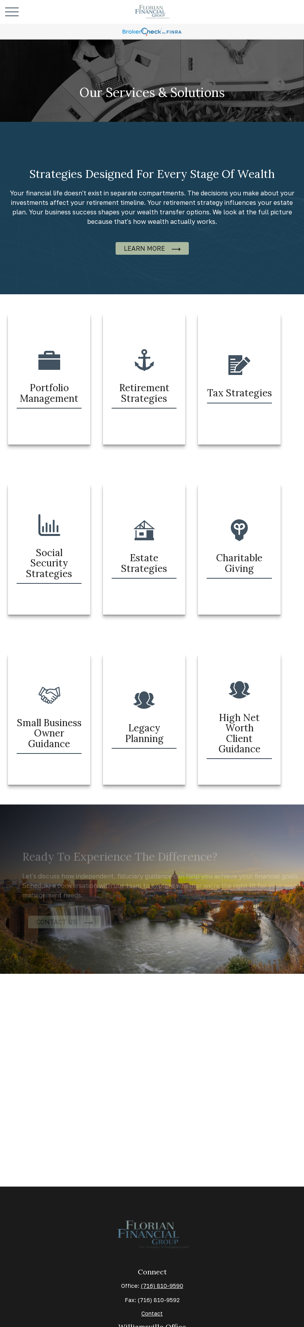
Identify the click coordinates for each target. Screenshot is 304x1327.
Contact (152, 1313)
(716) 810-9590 (162, 1285)
